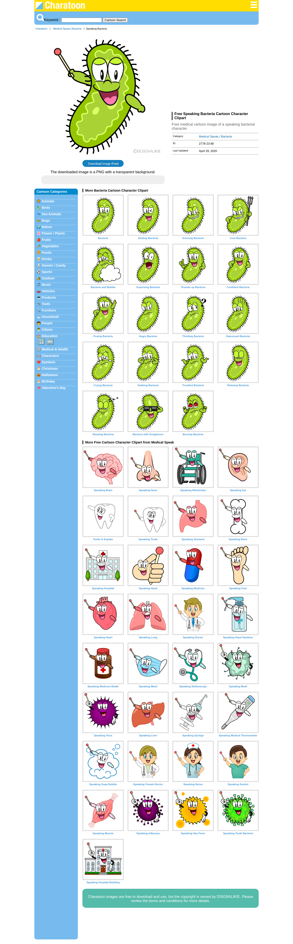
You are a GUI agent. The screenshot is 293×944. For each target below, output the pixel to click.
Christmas (50, 368)
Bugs (46, 220)
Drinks (47, 259)
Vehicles (48, 291)
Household (50, 317)
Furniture (49, 310)
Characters (50, 356)
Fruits (46, 240)
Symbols (48, 362)
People (47, 323)
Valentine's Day (54, 388)
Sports (47, 272)
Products (49, 297)
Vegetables (50, 246)
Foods (47, 252)
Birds (46, 207)
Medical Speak (61, 28)
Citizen (47, 329)
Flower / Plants (53, 233)
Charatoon (41, 28)
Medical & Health (55, 349)
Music (46, 284)
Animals (47, 201)
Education (50, 336)
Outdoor (48, 278)
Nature (47, 227)
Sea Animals (51, 214)
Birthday (48, 381)
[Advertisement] (215, 72)
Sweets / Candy (54, 265)
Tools (46, 304)
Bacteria (76, 28)
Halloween (50, 375)
